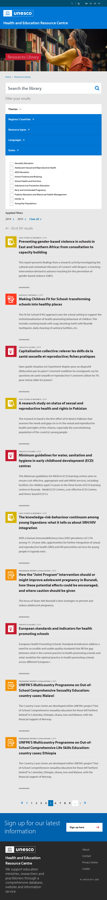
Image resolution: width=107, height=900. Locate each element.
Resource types (17, 129)
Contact (86, 856)
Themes (13, 109)
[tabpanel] (53, 182)
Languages (14, 140)
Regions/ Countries (19, 119)
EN (86, 3)
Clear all (34, 219)
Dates (11, 150)
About (85, 849)
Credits (86, 868)
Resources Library (22, 76)
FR (95, 3)
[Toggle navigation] (99, 23)
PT (99, 3)
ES (91, 3)
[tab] (53, 109)
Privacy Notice (90, 862)
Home (8, 76)
